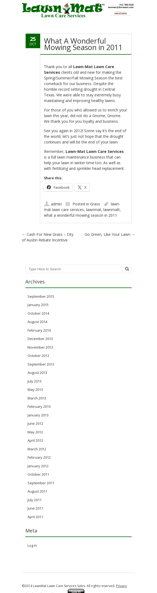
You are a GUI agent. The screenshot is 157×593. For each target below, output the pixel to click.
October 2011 (38, 474)
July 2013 (35, 381)
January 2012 (38, 466)
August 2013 (37, 372)
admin (56, 203)
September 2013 (41, 364)
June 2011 (35, 508)
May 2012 (35, 432)
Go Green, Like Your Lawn (110, 234)
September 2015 (41, 296)
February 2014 (39, 330)
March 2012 (37, 449)
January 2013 (38, 415)
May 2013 (35, 389)
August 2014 (37, 321)
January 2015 (38, 304)
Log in (32, 545)
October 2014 (38, 313)
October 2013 (38, 355)
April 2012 (35, 440)
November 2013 (40, 347)
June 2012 (35, 423)
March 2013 (37, 398)
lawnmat (93, 209)
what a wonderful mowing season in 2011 (80, 215)
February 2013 (39, 406)
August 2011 (37, 491)
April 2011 (35, 516)
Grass (95, 203)
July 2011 (35, 499)
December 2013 (40, 338)
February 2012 (39, 457)
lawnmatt (111, 209)
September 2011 (41, 482)
